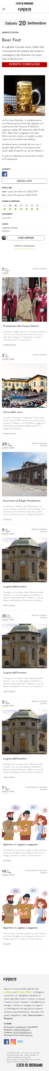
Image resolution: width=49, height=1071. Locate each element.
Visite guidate (9, 606)
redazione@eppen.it (22, 1030)
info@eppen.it (21, 1027)
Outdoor (7, 520)
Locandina (6, 218)
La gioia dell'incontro (15, 587)
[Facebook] (4, 174)
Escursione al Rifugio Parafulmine (21, 501)
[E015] (20, 1041)
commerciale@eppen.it (22, 1033)
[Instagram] (13, 1041)
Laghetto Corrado (10, 228)
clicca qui (28, 1035)
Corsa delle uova (12, 412)
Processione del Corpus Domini (21, 326)
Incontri (7, 861)
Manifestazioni (10, 32)
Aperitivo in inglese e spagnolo (20, 844)
